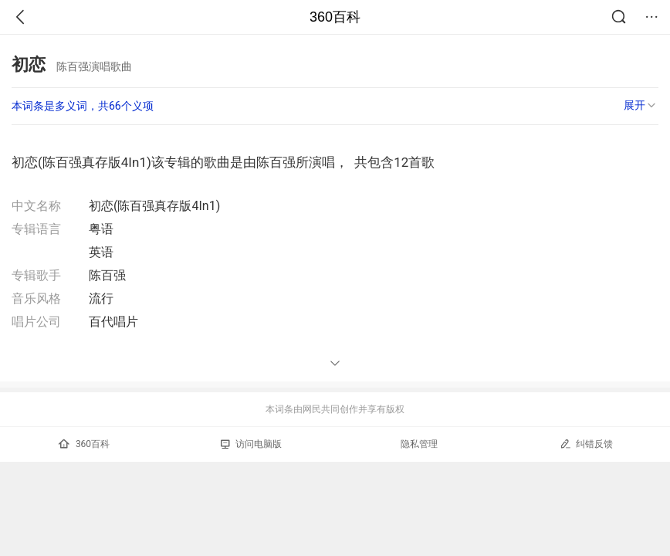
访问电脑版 (251, 444)
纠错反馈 (586, 443)
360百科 (335, 17)
